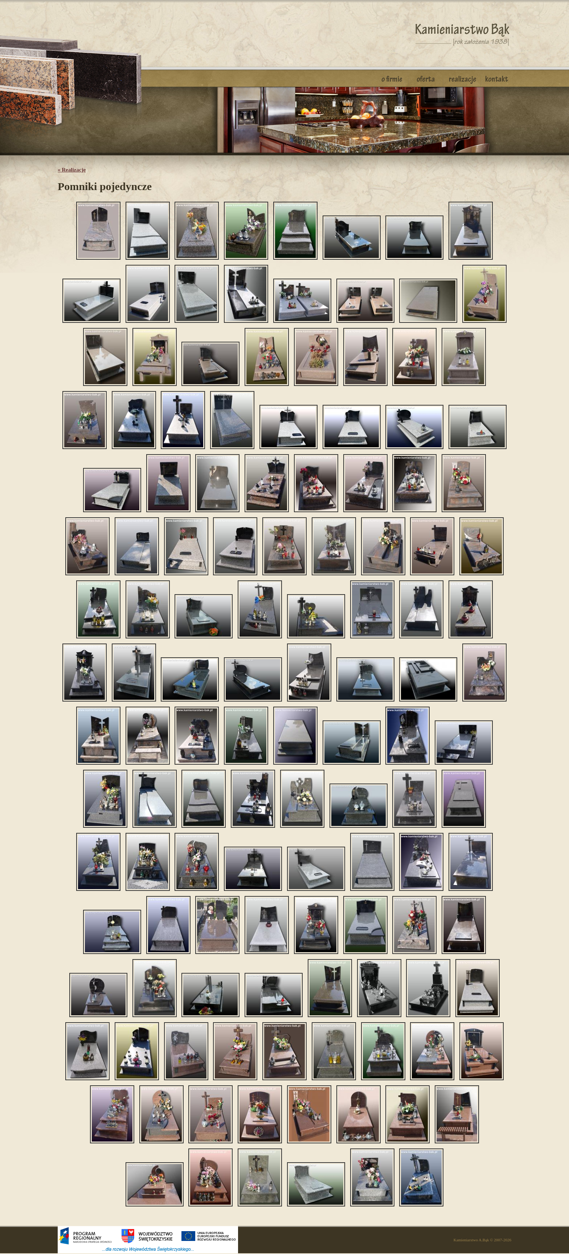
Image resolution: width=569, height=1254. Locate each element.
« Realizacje (72, 170)
